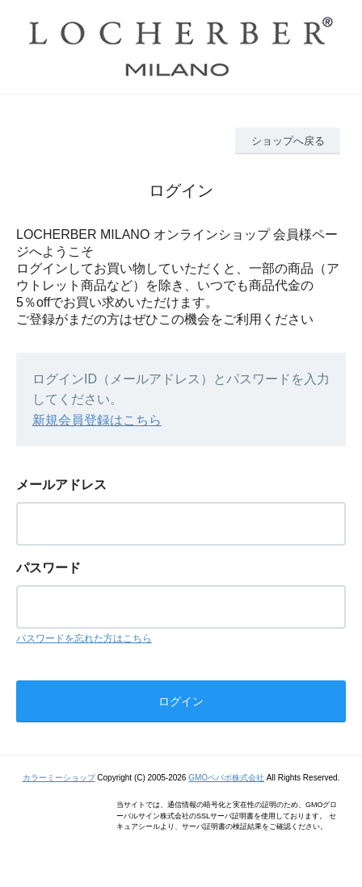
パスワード (48, 568)
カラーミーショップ (59, 777)
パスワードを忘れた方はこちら (84, 638)
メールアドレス (61, 485)
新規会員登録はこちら (97, 420)
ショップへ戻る (288, 141)
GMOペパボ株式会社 (226, 777)
